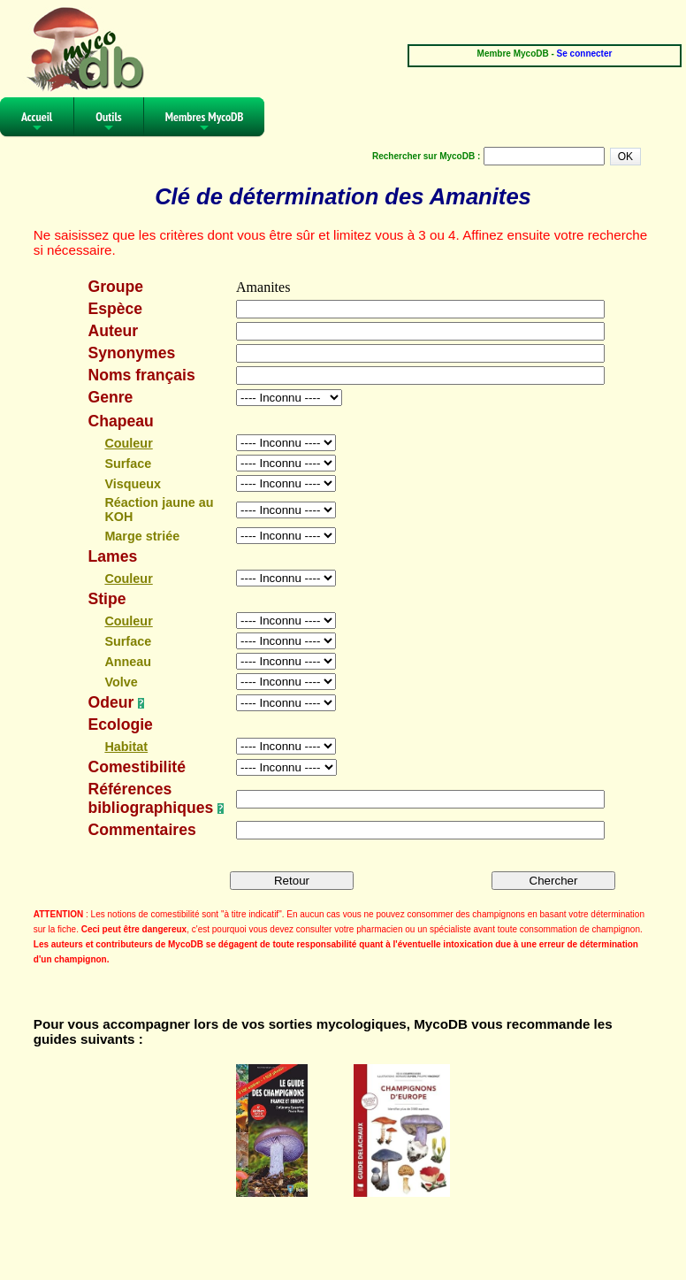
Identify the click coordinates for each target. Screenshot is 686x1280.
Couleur (128, 443)
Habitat (126, 747)
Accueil (36, 122)
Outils (108, 122)
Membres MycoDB (204, 122)
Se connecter (585, 53)
